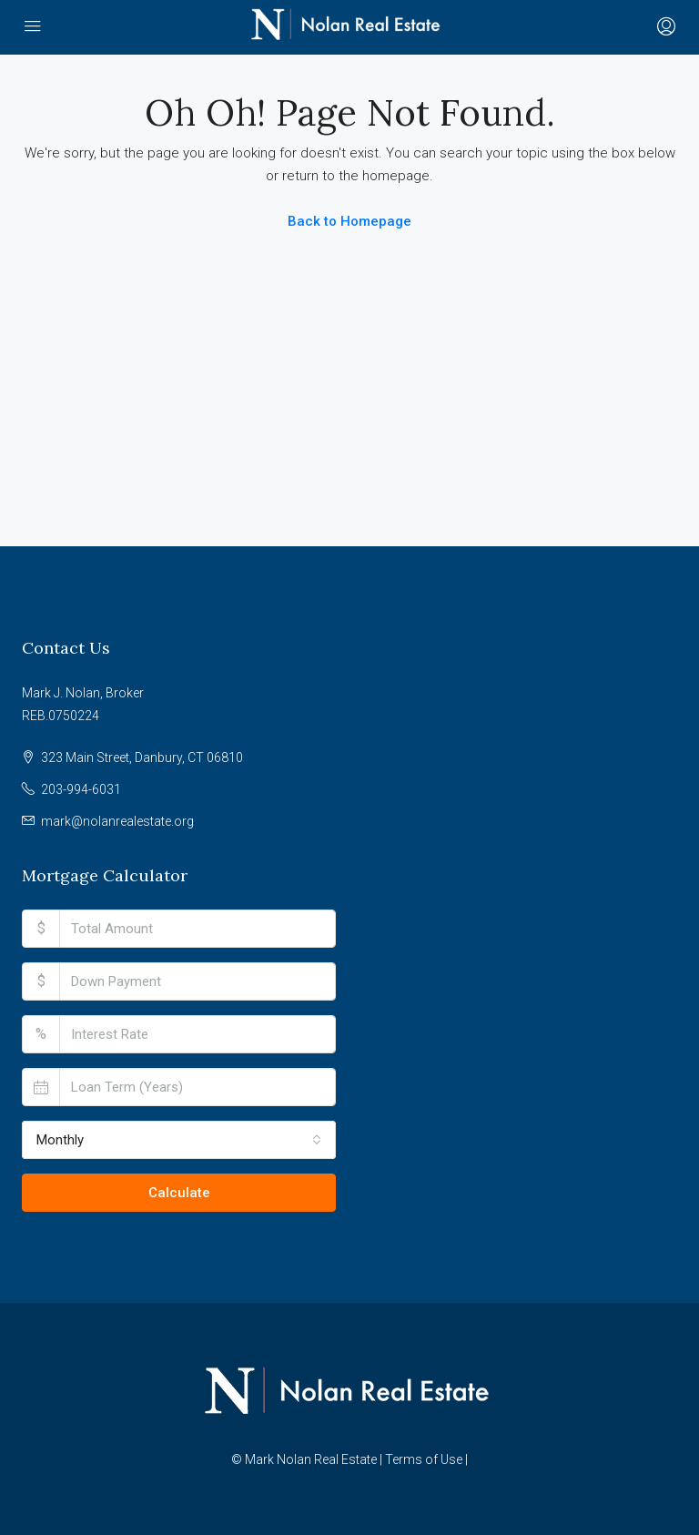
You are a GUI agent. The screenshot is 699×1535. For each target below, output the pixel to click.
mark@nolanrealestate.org (117, 821)
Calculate (179, 1192)
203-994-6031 (81, 789)
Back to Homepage (349, 221)
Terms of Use (423, 1459)
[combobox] (179, 1140)
